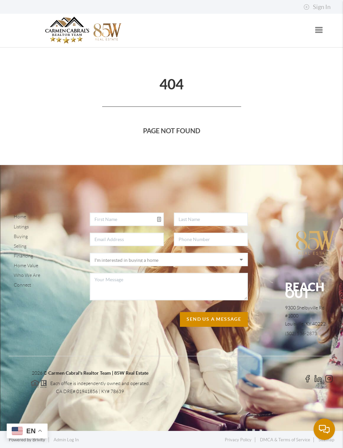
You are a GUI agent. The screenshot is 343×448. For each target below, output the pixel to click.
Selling (20, 246)
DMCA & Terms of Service (285, 439)
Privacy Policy (238, 439)
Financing (23, 255)
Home (20, 216)
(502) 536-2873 (301, 333)
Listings (21, 226)
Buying (21, 236)
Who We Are (27, 275)
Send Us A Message (214, 319)
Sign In (317, 7)
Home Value (26, 265)
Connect (22, 285)
